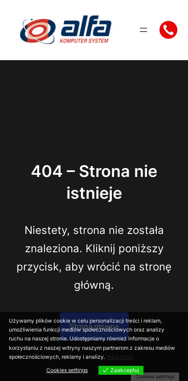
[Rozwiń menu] (143, 30)
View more (119, 356)
